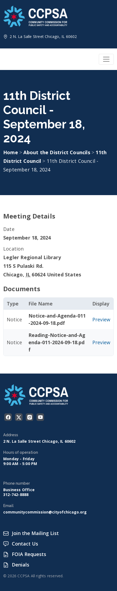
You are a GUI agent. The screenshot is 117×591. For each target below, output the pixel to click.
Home (10, 152)
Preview (101, 319)
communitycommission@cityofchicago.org (45, 512)
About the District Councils (57, 152)
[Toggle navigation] (106, 59)
